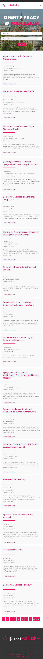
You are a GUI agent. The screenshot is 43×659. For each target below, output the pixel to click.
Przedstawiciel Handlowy (14, 479)
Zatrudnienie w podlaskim (21, 656)
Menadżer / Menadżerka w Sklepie (18, 91)
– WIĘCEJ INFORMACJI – (9, 84)
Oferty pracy (13, 654)
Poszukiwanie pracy (22, 654)
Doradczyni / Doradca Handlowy (17, 585)
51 (30, 619)
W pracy (31, 654)
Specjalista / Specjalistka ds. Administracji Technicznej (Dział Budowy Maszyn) (21, 375)
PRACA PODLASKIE (13, 651)
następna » (36, 619)
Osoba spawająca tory (12, 550)
